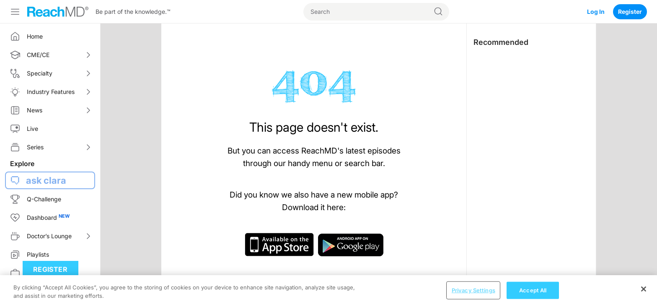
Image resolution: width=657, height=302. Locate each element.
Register (630, 11)
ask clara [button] (46, 180)
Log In (596, 11)
